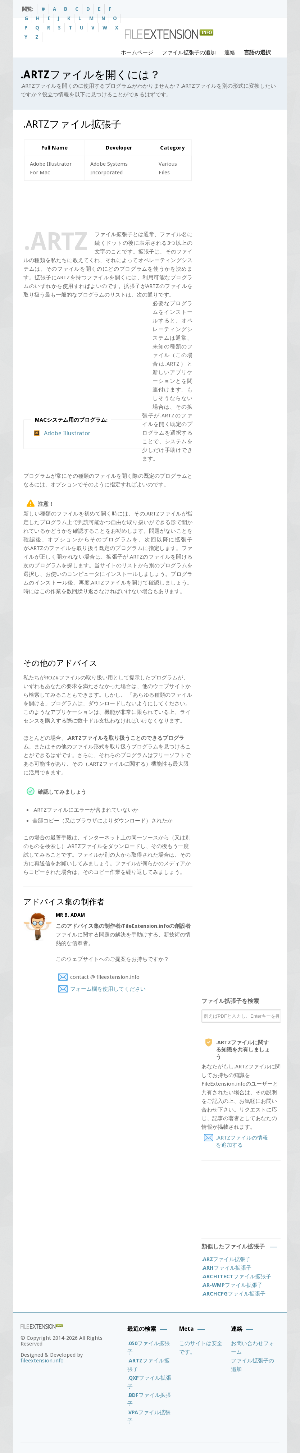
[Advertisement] (154, 204)
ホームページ (137, 52)
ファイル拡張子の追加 (189, 52)
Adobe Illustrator (67, 433)
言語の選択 (257, 52)
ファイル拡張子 (226, 1259)
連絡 (229, 52)
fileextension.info (42, 1360)
